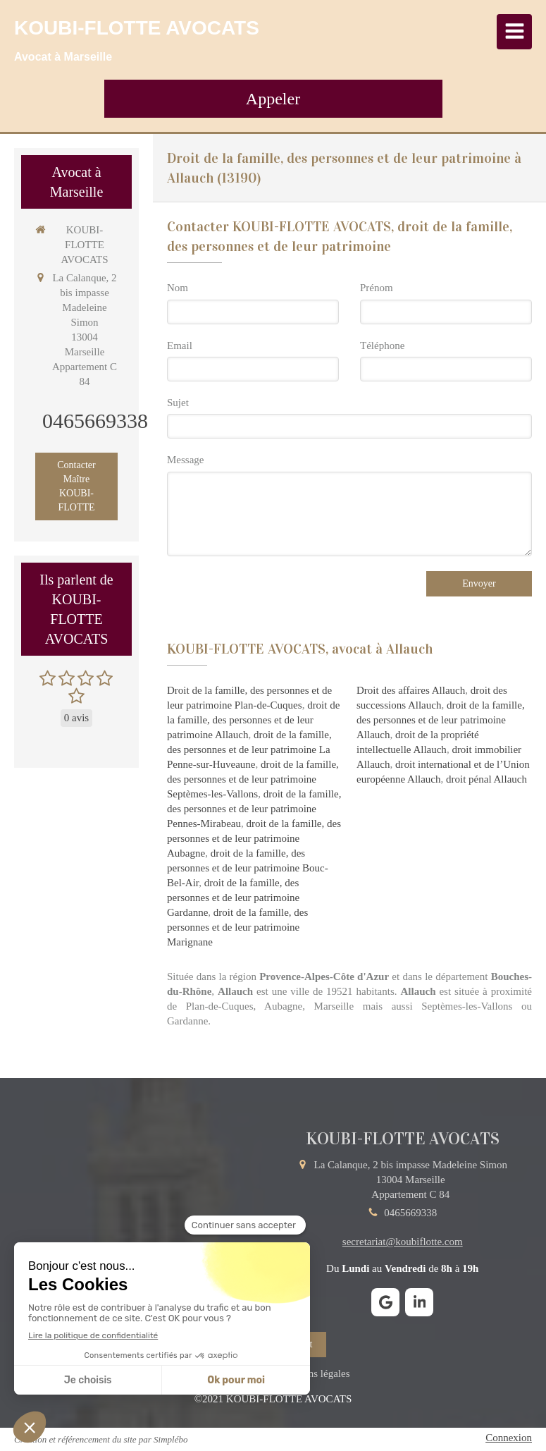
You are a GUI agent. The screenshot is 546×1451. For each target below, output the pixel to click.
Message (185, 459)
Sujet (178, 402)
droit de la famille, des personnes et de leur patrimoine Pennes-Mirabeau (254, 808)
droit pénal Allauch (486, 779)
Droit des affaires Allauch (410, 690)
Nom (177, 287)
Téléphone (382, 345)
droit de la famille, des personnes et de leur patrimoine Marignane (237, 927)
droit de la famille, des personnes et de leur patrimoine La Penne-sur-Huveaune (249, 749)
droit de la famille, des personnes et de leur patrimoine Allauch (253, 719)
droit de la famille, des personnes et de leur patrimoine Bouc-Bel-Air (247, 867)
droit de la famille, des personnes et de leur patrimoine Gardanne (233, 897)
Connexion (508, 1437)
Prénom (376, 287)
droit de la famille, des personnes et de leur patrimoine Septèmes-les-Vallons (253, 779)
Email (179, 345)
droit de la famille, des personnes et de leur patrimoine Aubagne (254, 838)
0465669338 (95, 420)
